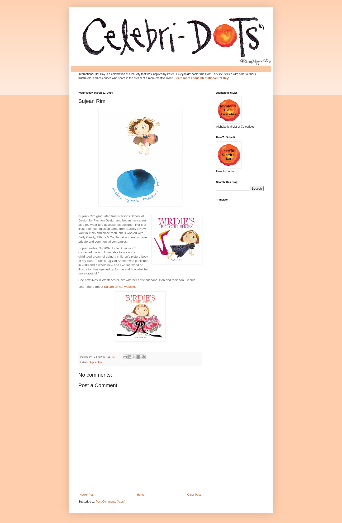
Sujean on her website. (120, 286)
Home (141, 494)
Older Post (194, 494)
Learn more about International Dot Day (201, 78)
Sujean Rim (96, 362)
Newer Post (87, 494)
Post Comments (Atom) (110, 501)
